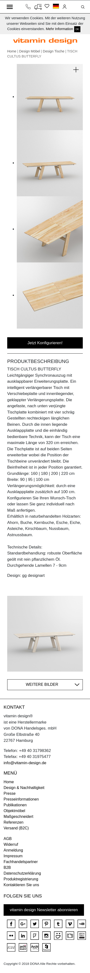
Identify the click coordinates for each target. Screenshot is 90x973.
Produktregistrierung (21, 879)
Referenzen (14, 822)
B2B (7, 867)
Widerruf (11, 844)
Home (11, 51)
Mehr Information (59, 29)
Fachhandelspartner (21, 862)
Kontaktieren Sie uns (21, 885)
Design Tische (54, 51)
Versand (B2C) (16, 828)
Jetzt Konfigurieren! (44, 343)
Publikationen (15, 805)
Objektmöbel (14, 811)
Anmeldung (13, 850)
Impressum (13, 856)
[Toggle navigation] (10, 7)
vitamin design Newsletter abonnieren (44, 910)
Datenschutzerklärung (22, 873)
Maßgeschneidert (18, 816)
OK (77, 29)
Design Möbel (29, 51)
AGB (8, 839)
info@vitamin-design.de (25, 763)
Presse (10, 793)
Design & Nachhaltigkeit (24, 788)
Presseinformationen (21, 799)
